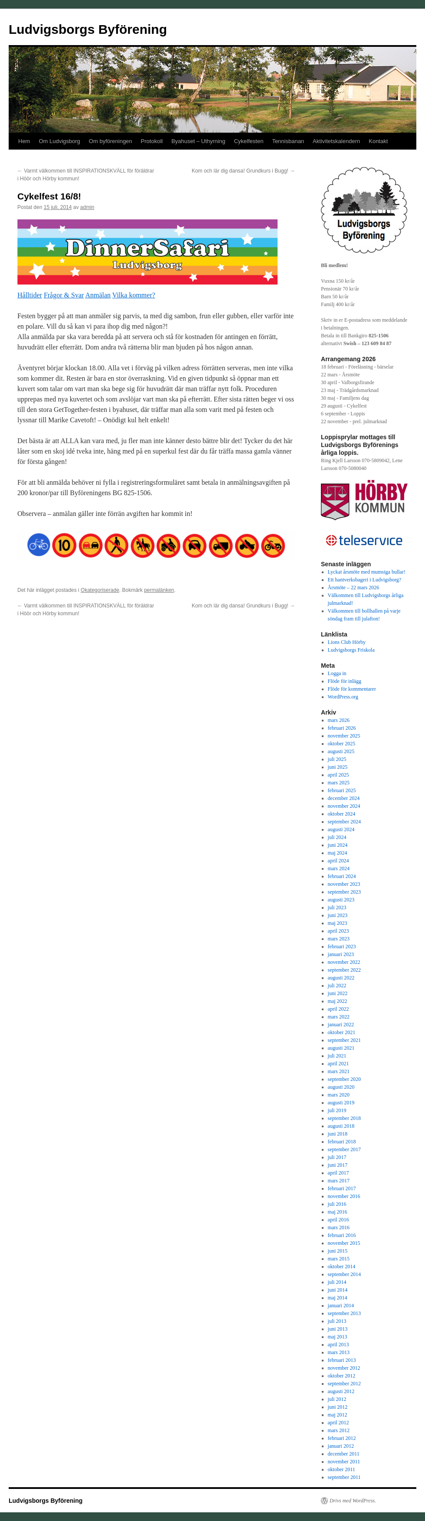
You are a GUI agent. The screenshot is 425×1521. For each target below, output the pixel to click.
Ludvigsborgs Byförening (88, 29)
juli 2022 (337, 985)
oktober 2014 (342, 1266)
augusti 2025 (341, 751)
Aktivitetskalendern (336, 141)
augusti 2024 (341, 829)
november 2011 (344, 1462)
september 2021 (344, 1040)
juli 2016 (337, 1204)
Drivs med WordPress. (353, 1501)
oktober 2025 (342, 744)
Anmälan (98, 295)
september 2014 (344, 1274)
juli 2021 (337, 1056)
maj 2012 (337, 1415)
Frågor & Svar (64, 295)
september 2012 (344, 1384)
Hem (24, 141)
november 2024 (344, 806)
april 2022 (338, 1009)
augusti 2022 (341, 978)
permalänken (159, 590)
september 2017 (344, 1149)
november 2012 (344, 1368)
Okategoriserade (100, 590)
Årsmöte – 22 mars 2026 (353, 587)
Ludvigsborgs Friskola (351, 650)
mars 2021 (339, 1071)
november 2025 (344, 736)
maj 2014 (337, 1298)
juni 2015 (338, 1251)
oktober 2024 (342, 814)
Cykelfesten (248, 141)
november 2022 (344, 962)
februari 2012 (342, 1438)
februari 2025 (342, 790)
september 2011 (344, 1477)
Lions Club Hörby (347, 642)
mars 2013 (339, 1352)
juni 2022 (338, 993)
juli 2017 (337, 1157)
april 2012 (338, 1423)
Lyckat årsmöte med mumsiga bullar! (366, 572)
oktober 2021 (342, 1032)
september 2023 (344, 892)
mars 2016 (339, 1227)
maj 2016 (337, 1212)
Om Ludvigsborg (59, 141)
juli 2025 (337, 759)
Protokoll (152, 141)
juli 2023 (337, 907)
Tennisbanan (288, 141)
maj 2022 (337, 1001)
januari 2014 (341, 1305)
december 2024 (344, 798)
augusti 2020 (341, 1087)
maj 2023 (337, 923)
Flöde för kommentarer (352, 689)
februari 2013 (342, 1360)
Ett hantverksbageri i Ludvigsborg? (364, 580)
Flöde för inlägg (344, 681)
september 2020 (344, 1079)
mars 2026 (339, 720)
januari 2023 (341, 954)
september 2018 (344, 1118)
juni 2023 (338, 915)
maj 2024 (337, 853)
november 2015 (344, 1243)
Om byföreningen (110, 141)
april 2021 (338, 1064)
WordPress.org (343, 697)
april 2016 (338, 1220)
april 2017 (338, 1173)
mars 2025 (339, 783)
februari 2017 (342, 1188)
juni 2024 (338, 845)
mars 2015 (339, 1259)
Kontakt (378, 141)
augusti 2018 (341, 1126)
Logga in (337, 673)
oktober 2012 (342, 1376)
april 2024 (338, 861)
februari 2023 (342, 946)
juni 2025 (338, 767)
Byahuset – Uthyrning (198, 141)
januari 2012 (341, 1446)
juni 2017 (338, 1165)
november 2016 (344, 1196)
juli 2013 (337, 1321)
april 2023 (338, 931)
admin (87, 207)
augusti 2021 (341, 1048)
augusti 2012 (341, 1391)
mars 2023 (339, 939)
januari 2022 (341, 1025)
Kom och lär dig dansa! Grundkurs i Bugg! (243, 171)
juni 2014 (338, 1290)
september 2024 (344, 822)
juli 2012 (337, 1399)
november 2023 (344, 884)
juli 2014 (337, 1282)
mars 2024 (339, 868)
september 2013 (344, 1313)
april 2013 (338, 1344)
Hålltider (29, 295)
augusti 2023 (341, 900)
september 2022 (344, 970)
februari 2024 (342, 876)
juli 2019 (337, 1110)
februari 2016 (342, 1235)
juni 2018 (338, 1134)
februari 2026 (342, 728)
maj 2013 (337, 1337)
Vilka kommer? (133, 295)
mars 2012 (339, 1430)
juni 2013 (338, 1329)
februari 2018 (342, 1142)
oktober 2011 (341, 1469)
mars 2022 (339, 1017)
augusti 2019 (341, 1103)
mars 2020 (339, 1095)
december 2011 (344, 1454)
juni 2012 (338, 1407)
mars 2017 (339, 1181)
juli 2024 (337, 837)
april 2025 (338, 775)
